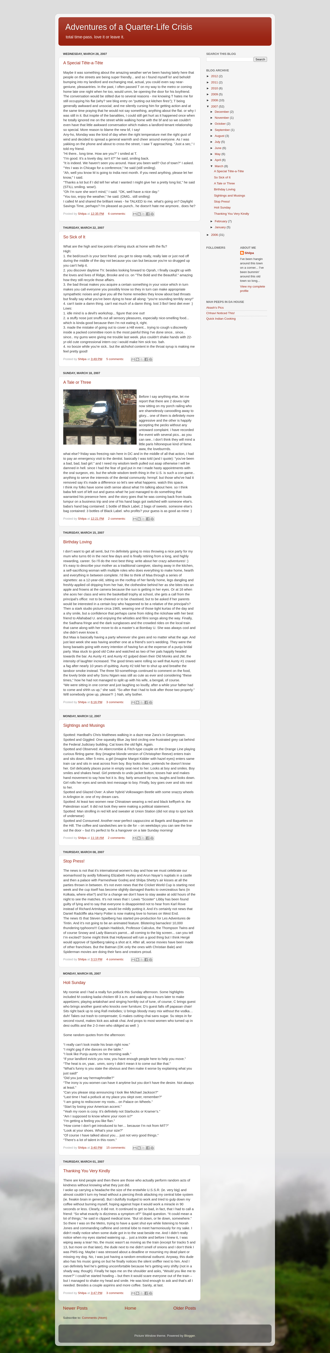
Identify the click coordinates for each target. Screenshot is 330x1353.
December (222, 111)
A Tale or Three (77, 382)
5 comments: (115, 359)
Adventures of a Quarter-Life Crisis (128, 27)
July (218, 142)
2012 (215, 76)
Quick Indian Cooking (221, 318)
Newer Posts (75, 1308)
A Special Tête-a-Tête (83, 63)
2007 (215, 106)
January (221, 227)
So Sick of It (74, 237)
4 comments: (115, 959)
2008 (215, 100)
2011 (215, 82)
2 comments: (117, 518)
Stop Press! (74, 861)
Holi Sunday (74, 982)
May (218, 154)
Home (130, 1308)
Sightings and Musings (84, 725)
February (221, 221)
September (223, 130)
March (219, 166)
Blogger (189, 1335)
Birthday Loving (77, 542)
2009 (215, 94)
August (220, 136)
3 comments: (115, 702)
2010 (215, 88)
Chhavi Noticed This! (220, 313)
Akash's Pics (215, 307)
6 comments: (117, 213)
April (218, 160)
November (222, 117)
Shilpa (249, 253)
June (218, 148)
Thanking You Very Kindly (86, 1171)
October (221, 123)
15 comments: (116, 1147)
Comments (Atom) (94, 1317)
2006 (215, 235)
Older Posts (184, 1308)
